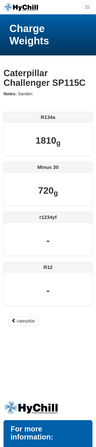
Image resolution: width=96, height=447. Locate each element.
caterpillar (23, 320)
